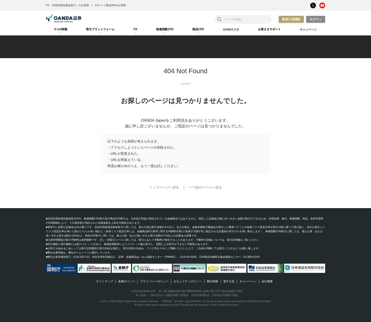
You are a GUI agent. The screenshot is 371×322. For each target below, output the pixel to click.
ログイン (315, 19)
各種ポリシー (126, 281)
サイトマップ (104, 281)
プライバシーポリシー (154, 281)
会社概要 (267, 281)
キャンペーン (247, 281)
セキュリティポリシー (187, 281)
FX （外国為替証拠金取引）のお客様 (67, 5)
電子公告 (228, 281)
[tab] (60, 29)
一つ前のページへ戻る (205, 187)
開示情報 (212, 281)
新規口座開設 (291, 19)
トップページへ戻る (164, 187)
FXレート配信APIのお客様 (110, 5)
